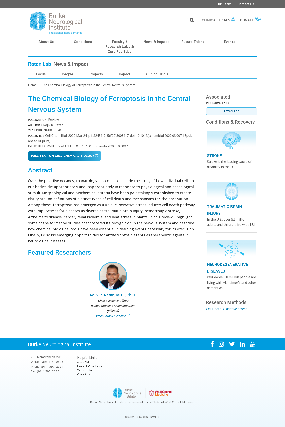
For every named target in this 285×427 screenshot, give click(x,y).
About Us (46, 42)
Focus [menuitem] (41, 74)
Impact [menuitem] (124, 74)
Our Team (224, 4)
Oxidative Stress (235, 309)
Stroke (214, 155)
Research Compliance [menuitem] (89, 366)
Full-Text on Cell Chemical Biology (62, 156)
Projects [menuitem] (96, 74)
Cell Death (213, 309)
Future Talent (193, 42)
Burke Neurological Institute (59, 344)
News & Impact (156, 42)
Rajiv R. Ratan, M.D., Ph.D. (113, 295)
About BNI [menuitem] (83, 362)
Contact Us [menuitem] (83, 374)
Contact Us (245, 4)
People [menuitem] (67, 74)
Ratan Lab (231, 111)
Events (229, 42)
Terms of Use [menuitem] (85, 370)
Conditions (83, 42)
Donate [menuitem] (247, 20)
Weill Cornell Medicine (111, 316)
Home (32, 85)
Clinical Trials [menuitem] (216, 20)
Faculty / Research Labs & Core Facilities (119, 47)
